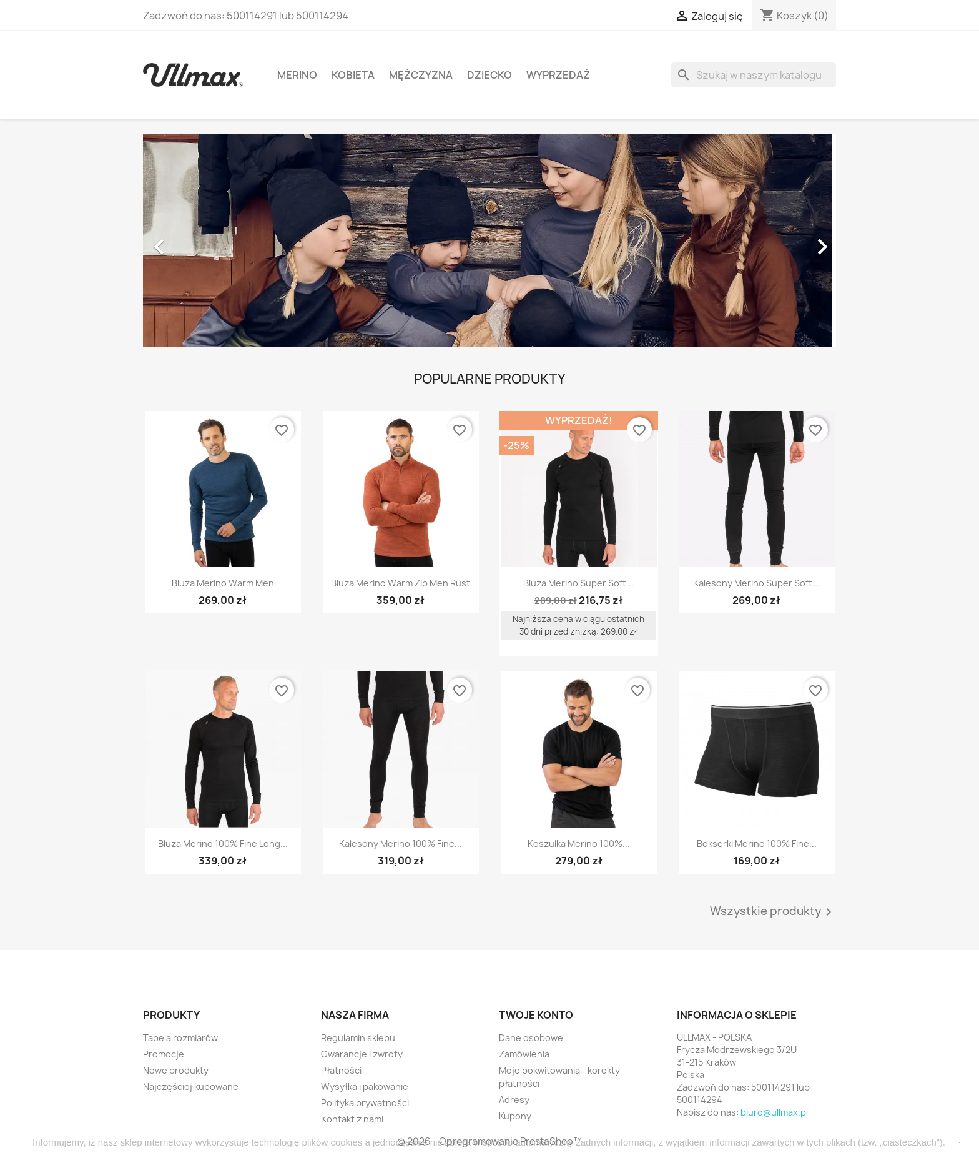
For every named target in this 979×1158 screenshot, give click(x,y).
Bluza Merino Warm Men (223, 583)
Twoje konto (536, 1015)
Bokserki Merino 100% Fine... (757, 843)
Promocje (163, 1054)
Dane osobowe (531, 1038)
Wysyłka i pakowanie (364, 1086)
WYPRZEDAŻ (558, 75)
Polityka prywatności (365, 1103)
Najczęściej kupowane (191, 1086)
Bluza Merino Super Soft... (578, 583)
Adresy (514, 1100)
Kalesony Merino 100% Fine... (400, 843)
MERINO (297, 75)
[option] (489, 240)
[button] (195, 240)
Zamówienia (524, 1054)
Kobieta (353, 75)
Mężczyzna (421, 75)
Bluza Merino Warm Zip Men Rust (400, 583)
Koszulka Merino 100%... (579, 843)
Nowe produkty (176, 1070)
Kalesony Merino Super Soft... (756, 583)
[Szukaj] (753, 74)
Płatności (341, 1070)
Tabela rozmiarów (180, 1038)
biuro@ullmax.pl (774, 1112)
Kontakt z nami (352, 1119)
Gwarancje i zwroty (362, 1054)
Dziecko (489, 75)
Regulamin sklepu (358, 1038)
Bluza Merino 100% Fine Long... (223, 843)
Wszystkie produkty (773, 911)
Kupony (515, 1116)
